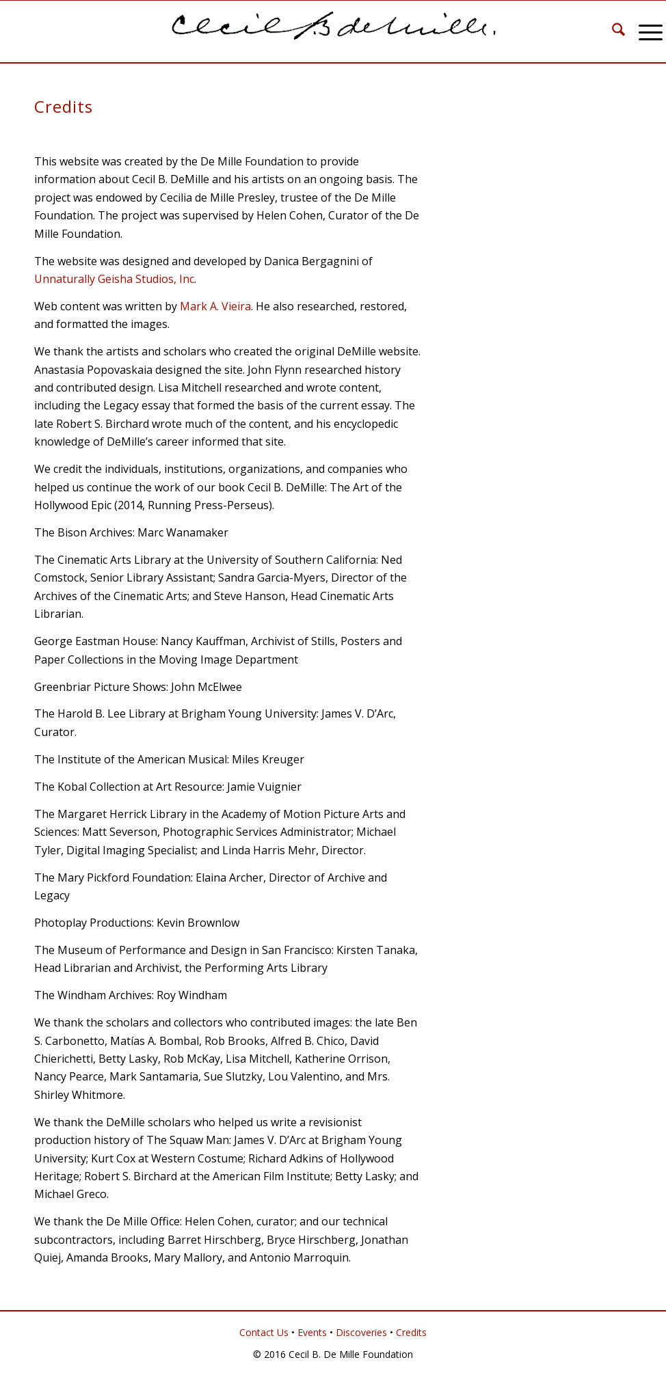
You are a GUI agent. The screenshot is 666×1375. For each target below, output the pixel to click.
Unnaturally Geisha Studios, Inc (114, 278)
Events (312, 1332)
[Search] (611, 31)
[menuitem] (611, 31)
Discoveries (361, 1332)
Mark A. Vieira (215, 306)
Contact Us (264, 1332)
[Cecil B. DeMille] (333, 31)
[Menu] (644, 31)
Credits (411, 1332)
